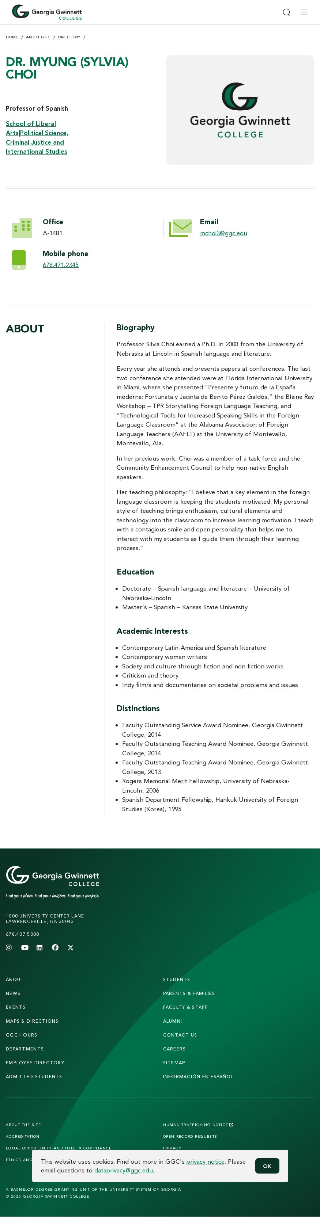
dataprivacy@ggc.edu (123, 1170)
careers (174, 1049)
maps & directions (32, 1021)
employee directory (35, 1062)
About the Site (23, 1124)
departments (25, 1049)
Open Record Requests (190, 1136)
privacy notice (206, 1161)
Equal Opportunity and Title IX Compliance (59, 1148)
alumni (172, 1021)
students (177, 979)
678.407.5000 (22, 934)
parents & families (189, 993)
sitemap (174, 1062)
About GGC (38, 36)
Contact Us (180, 1035)
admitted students (34, 1076)
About (15, 979)
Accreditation (23, 1136)
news (13, 993)
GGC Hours (22, 1035)
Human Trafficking (198, 1124)
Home (12, 36)
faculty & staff (185, 1007)
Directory (69, 36)
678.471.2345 (61, 264)
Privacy (172, 1148)
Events (16, 1007)
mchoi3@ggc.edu (223, 233)
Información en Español (198, 1076)
